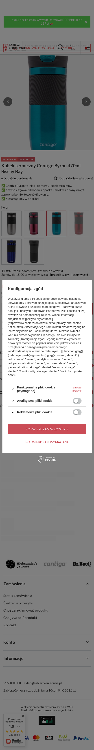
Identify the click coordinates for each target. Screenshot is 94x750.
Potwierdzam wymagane (47, 442)
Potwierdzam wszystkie (47, 429)
